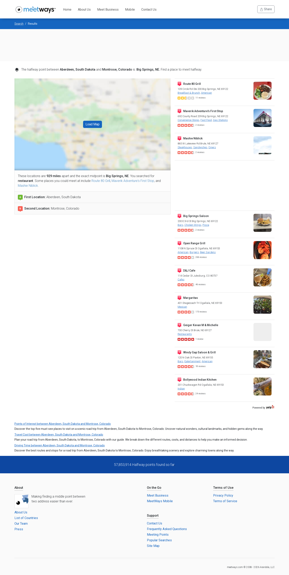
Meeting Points (158, 534)
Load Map (92, 124)
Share (266, 9)
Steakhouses (185, 147)
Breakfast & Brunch (189, 92)
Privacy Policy (223, 495)
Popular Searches (159, 540)
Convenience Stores (188, 120)
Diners (212, 147)
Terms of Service (225, 501)
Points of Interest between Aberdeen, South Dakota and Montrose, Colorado (62, 423)
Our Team (21, 523)
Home (67, 9)
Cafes (181, 279)
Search (18, 23)
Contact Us (149, 9)
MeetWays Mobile (160, 501)
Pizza (206, 224)
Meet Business (108, 9)
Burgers (194, 252)
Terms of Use (223, 488)
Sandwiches (200, 147)
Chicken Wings (192, 224)
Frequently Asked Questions (167, 529)
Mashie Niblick (28, 186)
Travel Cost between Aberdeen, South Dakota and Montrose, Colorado (58, 434)
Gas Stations (220, 120)
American (206, 92)
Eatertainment (192, 361)
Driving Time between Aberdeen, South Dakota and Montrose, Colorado (59, 445)
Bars (180, 224)
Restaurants (185, 334)
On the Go (154, 488)
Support (153, 515)
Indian (181, 388)
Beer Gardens (208, 252)
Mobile (130, 9)
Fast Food (206, 120)
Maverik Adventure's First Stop (133, 181)
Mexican (182, 306)
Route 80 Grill (101, 181)
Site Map (153, 546)
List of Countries (26, 518)
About (18, 488)
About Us (84, 9)
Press (18, 529)
